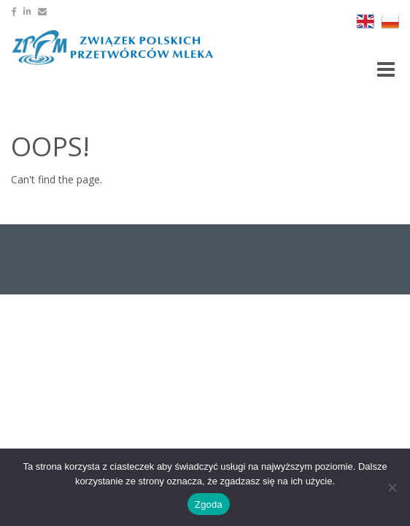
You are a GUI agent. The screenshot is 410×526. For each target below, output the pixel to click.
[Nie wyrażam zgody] (391, 487)
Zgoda (209, 504)
